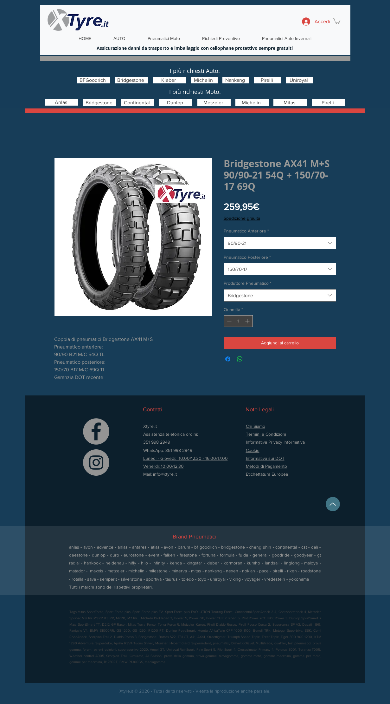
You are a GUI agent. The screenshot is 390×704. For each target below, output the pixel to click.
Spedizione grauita (242, 218)
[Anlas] (61, 102)
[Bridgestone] (131, 80)
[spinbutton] (238, 321)
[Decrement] (229, 321)
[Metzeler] (214, 102)
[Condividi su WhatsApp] (240, 359)
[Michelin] (204, 80)
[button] (337, 20)
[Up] (333, 504)
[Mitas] (290, 102)
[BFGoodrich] (93, 80)
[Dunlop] (175, 102)
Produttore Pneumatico (248, 283)
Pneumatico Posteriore (247, 257)
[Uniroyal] (299, 80)
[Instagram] (96, 462)
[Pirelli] (267, 80)
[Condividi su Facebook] (228, 359)
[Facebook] (96, 431)
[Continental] (137, 102)
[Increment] (248, 321)
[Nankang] (235, 80)
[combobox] (280, 243)
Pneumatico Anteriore (246, 230)
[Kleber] (169, 80)
